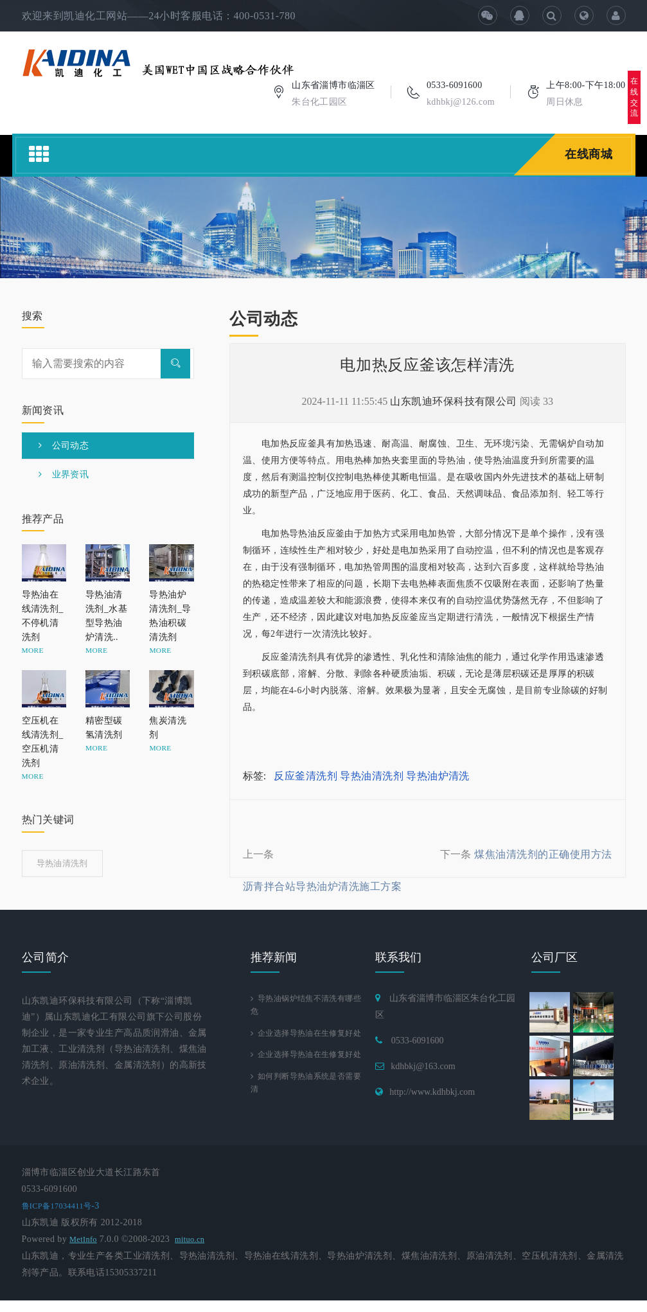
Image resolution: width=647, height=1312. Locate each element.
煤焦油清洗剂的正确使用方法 (543, 854)
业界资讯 (64, 474)
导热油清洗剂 (371, 775)
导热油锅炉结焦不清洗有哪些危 (306, 1006)
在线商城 (588, 154)
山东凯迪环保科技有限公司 (453, 401)
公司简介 (45, 957)
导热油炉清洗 (438, 775)
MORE (33, 650)
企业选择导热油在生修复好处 (306, 1044)
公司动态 (64, 445)
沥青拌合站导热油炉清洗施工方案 (322, 886)
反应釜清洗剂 (305, 775)
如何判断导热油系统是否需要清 (306, 1119)
